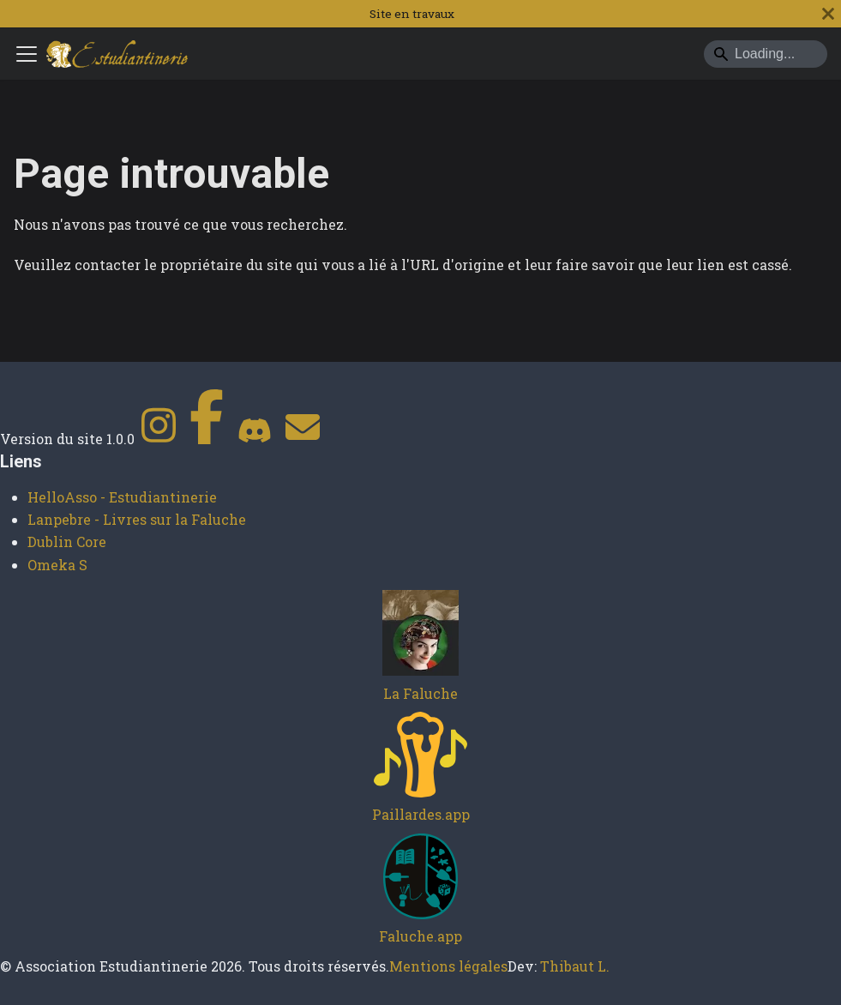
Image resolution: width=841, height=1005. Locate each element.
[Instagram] (159, 438)
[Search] (765, 54)
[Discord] (255, 438)
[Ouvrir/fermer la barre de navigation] (26, 54)
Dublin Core (66, 542)
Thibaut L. (575, 966)
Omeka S (57, 565)
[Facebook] (207, 438)
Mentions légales (448, 966)
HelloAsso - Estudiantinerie (122, 497)
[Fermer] (828, 13)
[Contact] (303, 438)
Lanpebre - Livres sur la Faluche (136, 519)
